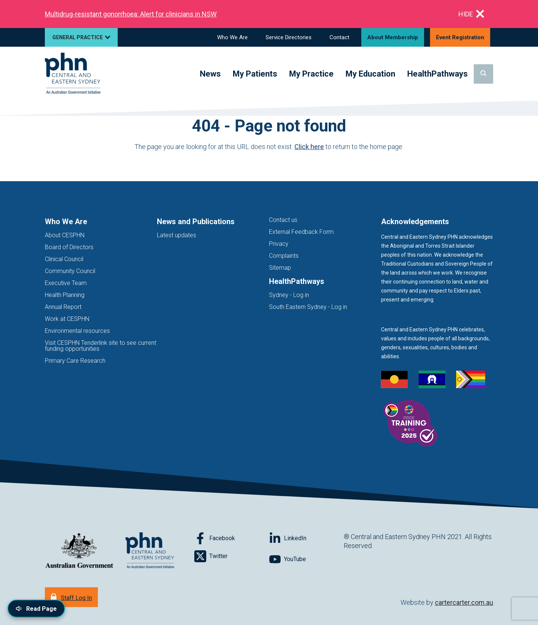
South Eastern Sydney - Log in (308, 306)
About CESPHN (64, 235)
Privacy (278, 243)
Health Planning (64, 294)
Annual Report (63, 306)
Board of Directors (69, 247)
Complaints (284, 255)
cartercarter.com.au (464, 602)
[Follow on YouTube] (306, 559)
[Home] (73, 74)
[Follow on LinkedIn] (306, 538)
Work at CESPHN (67, 318)
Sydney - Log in (289, 294)
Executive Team (66, 283)
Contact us (283, 219)
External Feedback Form (301, 231)
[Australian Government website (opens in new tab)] (79, 550)
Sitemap (280, 267)
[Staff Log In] (71, 597)
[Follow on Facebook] (231, 538)
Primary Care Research (75, 360)
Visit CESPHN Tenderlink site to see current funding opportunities (100, 345)
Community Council (70, 271)
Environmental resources (77, 330)
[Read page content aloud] (36, 609)
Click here (309, 147)
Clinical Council (64, 259)
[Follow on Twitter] (231, 556)
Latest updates (176, 235)
